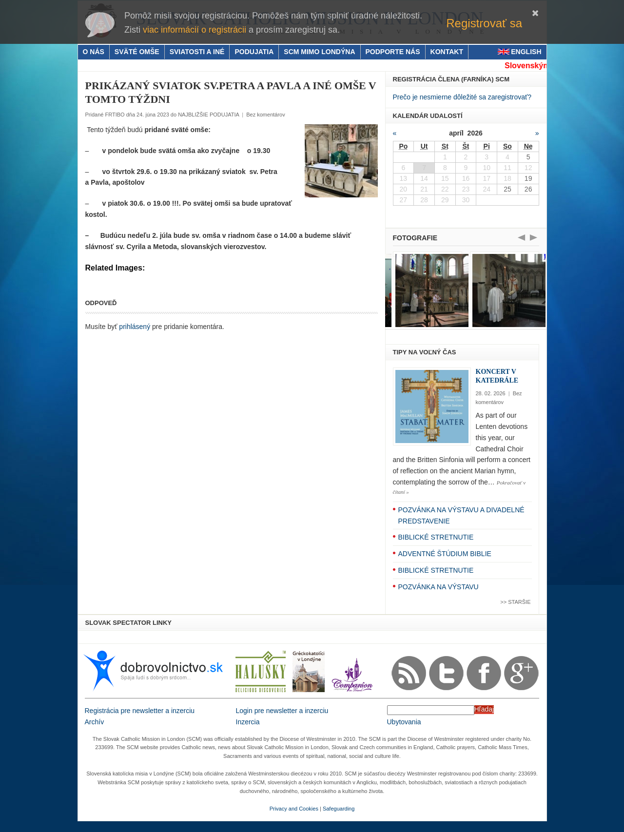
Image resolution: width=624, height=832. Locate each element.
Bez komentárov (265, 114)
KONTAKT (446, 52)
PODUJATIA (253, 52)
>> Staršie (515, 602)
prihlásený (134, 326)
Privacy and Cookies (294, 809)
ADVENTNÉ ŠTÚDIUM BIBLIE (444, 554)
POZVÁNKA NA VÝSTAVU (438, 587)
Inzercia (248, 722)
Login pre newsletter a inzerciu (282, 711)
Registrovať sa (484, 23)
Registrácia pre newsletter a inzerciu (140, 711)
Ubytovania (404, 722)
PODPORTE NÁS (393, 52)
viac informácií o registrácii (194, 30)
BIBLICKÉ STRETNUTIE (436, 537)
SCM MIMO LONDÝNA (319, 52)
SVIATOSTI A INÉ (197, 52)
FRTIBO (114, 114)
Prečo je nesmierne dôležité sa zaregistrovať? (462, 97)
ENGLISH (526, 52)
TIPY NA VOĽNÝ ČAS (424, 352)
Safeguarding (338, 809)
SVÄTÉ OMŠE (137, 52)
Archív (94, 722)
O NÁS (93, 52)
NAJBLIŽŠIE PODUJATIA (208, 114)
